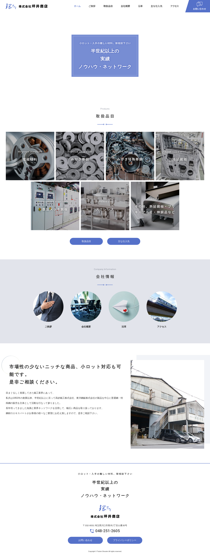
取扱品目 (108, 6)
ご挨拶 (92, 6)
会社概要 (125, 6)
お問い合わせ (85, 540)
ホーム (77, 6)
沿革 (140, 6)
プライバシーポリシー (124, 540)
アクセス (174, 6)
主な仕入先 (156, 6)
